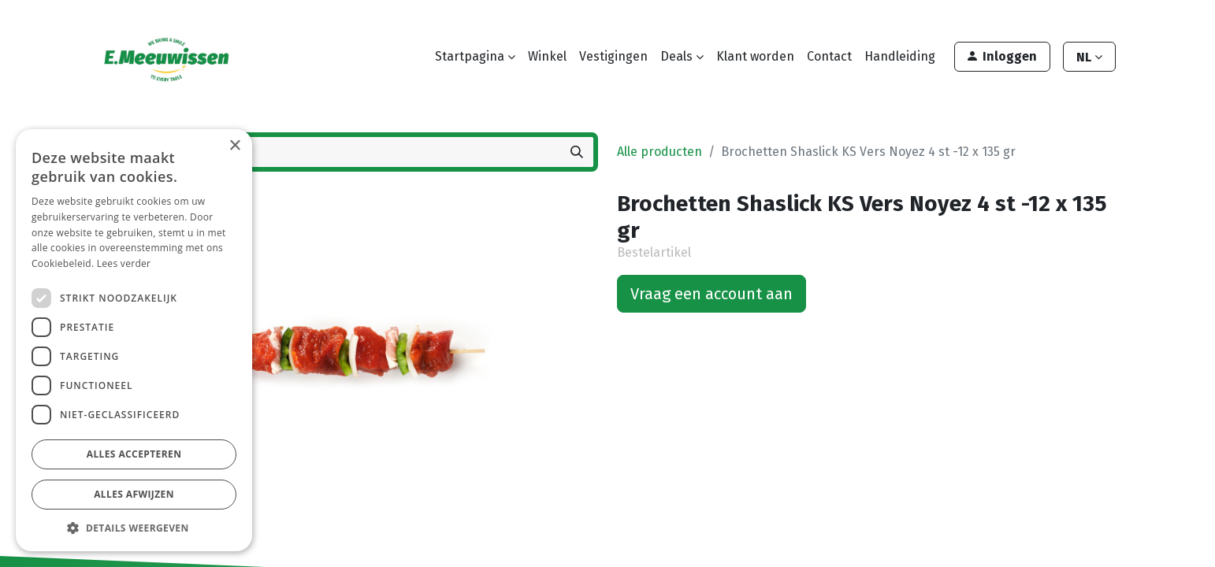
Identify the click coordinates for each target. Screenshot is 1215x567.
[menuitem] (547, 57)
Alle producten (659, 151)
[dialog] (134, 340)
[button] (134, 528)
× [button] (234, 146)
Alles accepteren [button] (134, 454)
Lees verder (124, 263)
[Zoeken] (576, 152)
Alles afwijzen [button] (134, 494)
